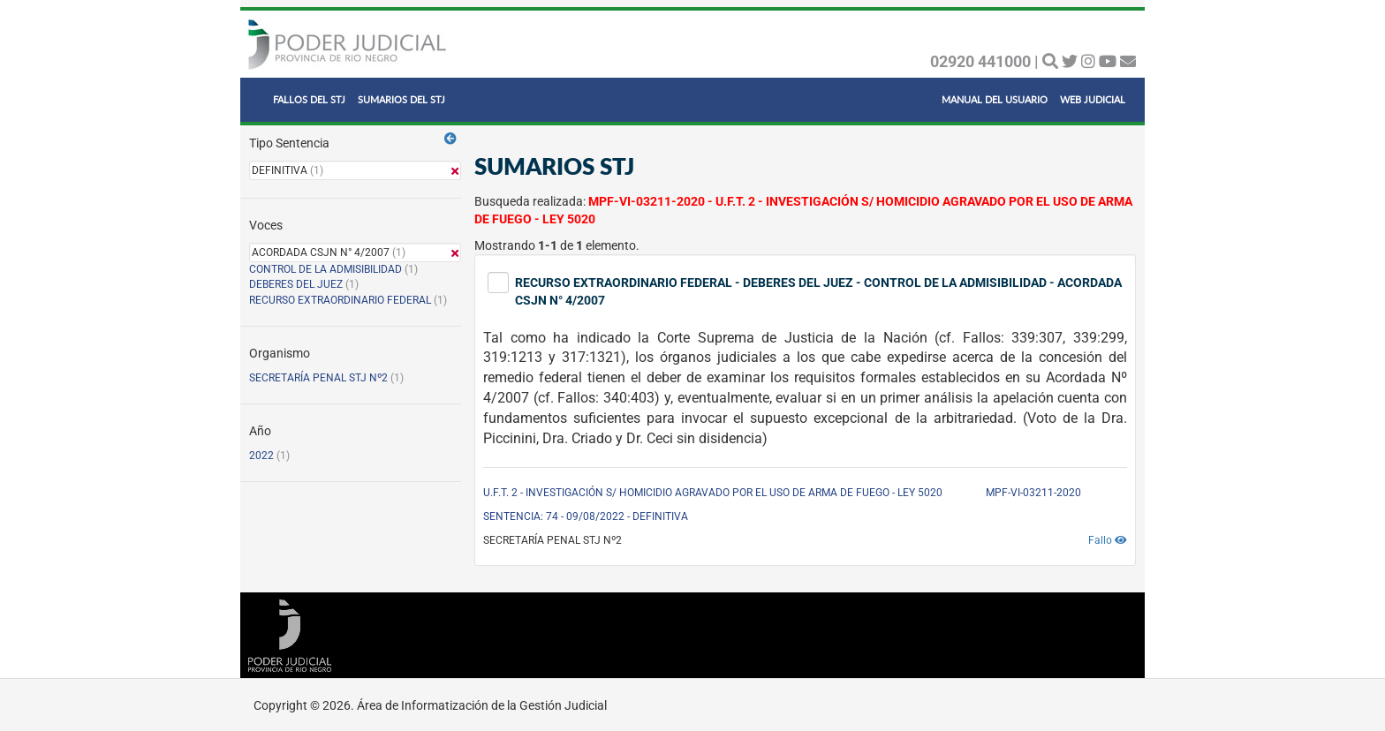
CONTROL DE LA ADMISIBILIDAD (325, 269)
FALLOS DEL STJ (309, 99)
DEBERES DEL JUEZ (296, 284)
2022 (261, 455)
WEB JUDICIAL (1092, 99)
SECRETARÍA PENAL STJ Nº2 (318, 378)
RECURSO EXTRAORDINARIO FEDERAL (340, 300)
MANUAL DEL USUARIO (995, 99)
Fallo (1107, 540)
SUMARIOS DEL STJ (401, 99)
